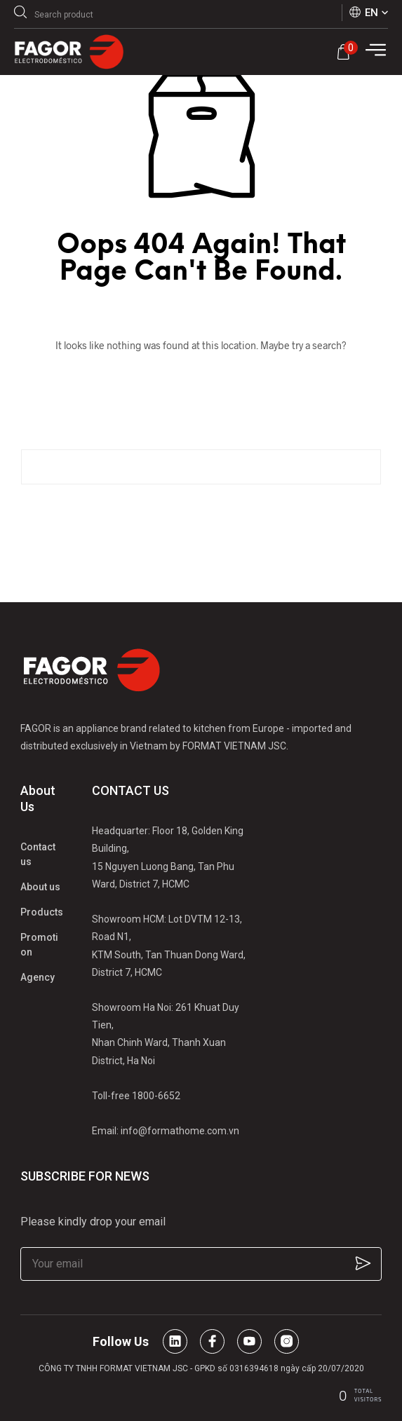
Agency (37, 977)
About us (40, 886)
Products (41, 912)
